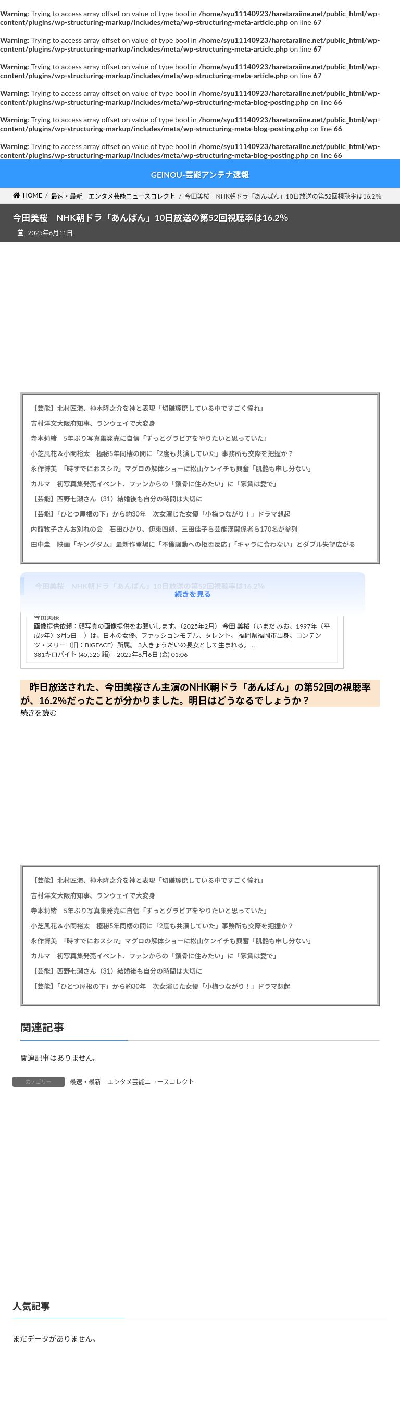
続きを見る (192, 593)
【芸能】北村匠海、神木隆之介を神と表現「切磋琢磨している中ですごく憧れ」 (149, 408)
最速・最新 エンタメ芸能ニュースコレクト (132, 1082)
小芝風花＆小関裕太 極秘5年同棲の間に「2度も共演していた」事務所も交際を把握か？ (162, 454)
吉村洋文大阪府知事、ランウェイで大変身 (93, 423)
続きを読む (38, 712)
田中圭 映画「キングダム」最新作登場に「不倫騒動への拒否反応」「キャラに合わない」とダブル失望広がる (193, 544)
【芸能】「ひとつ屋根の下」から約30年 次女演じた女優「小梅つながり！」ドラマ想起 (161, 514)
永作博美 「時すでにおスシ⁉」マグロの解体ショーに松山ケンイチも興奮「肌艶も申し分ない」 (173, 469)
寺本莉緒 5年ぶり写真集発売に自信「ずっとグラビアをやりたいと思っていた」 (150, 438)
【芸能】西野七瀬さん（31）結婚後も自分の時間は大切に (116, 499)
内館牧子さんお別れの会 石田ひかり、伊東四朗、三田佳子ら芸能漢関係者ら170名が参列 (164, 529)
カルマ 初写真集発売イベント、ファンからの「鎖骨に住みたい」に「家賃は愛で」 (155, 484)
